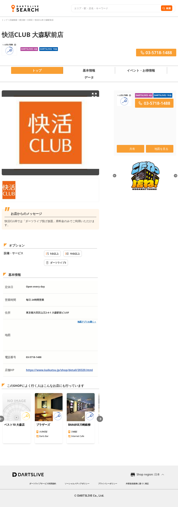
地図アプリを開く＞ (86, 321)
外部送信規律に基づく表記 (137, 483)
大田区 (30, 20)
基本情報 (89, 70)
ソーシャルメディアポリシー (77, 483)
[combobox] (115, 8)
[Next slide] (100, 418)
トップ (5, 20)
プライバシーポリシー (107, 483)
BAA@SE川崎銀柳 (79, 425)
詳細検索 (14, 20)
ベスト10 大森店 (14, 425)
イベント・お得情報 (141, 70)
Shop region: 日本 (148, 474)
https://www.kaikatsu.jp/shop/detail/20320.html (59, 370)
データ (89, 77)
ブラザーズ (43, 425)
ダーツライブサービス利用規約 (42, 483)
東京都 (22, 20)
